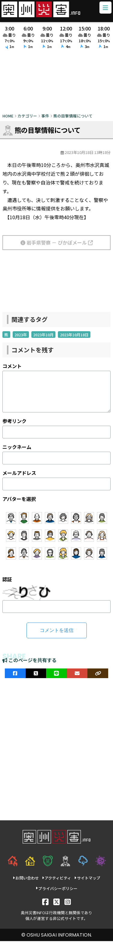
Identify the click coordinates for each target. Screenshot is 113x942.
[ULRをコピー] (97, 674)
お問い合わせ (26, 879)
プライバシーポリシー (56, 889)
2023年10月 (43, 335)
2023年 (20, 335)
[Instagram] (67, 902)
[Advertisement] (56, 82)
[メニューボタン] (105, 8)
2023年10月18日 (74, 335)
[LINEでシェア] (56, 674)
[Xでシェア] (36, 674)
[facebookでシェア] (15, 674)
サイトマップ (87, 879)
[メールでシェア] (77, 674)
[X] (56, 902)
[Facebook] (45, 902)
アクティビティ (56, 879)
